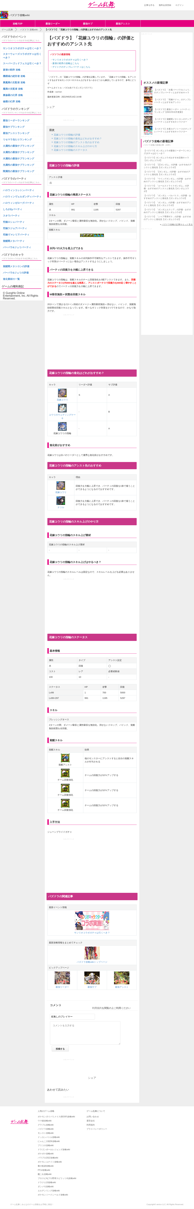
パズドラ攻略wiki (46, 1129)
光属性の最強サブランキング (18, 164)
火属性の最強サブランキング (18, 145)
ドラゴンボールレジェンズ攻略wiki (54, 1149)
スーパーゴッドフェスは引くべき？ (22, 63)
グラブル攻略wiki (46, 1125)
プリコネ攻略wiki (46, 1145)
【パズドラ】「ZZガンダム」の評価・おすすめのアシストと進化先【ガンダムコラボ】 (168, 166)
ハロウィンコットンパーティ (18, 190)
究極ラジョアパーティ (15, 228)
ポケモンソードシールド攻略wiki (53, 1195)
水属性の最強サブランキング (18, 152)
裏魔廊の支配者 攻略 (14, 82)
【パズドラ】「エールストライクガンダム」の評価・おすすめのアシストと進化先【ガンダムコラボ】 (166, 188)
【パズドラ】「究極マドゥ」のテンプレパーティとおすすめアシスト (172, 101)
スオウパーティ (11, 215)
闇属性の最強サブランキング (18, 171)
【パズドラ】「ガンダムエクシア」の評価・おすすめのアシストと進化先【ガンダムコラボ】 (167, 211)
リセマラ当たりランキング (17, 139)
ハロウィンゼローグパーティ (18, 203)
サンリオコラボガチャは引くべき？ (70, 59)
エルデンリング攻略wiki (49, 1190)
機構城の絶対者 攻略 (14, 76)
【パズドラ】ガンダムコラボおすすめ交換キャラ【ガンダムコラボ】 (166, 159)
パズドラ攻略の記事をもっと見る (177, 224)
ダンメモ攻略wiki (46, 1186)
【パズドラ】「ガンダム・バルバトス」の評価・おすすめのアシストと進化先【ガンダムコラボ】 (167, 196)
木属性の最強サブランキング (18, 158)
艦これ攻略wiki (45, 1174)
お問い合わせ (93, 1116)
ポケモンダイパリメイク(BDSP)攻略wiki (56, 1116)
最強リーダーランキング (16, 120)
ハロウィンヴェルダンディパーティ (22, 196)
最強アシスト (123, 23)
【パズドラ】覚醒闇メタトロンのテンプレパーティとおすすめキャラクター (172, 120)
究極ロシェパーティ (14, 222)
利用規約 (97, 1008)
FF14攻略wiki (44, 1170)
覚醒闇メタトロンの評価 (16, 266)
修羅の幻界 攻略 (11, 101)
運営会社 (91, 1121)
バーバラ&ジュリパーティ (17, 247)
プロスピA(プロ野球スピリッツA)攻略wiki (57, 1178)
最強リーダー (52, 23)
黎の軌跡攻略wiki (46, 1166)
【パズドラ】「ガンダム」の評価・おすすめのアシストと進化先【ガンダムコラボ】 (167, 203)
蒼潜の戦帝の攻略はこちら (65, 63)
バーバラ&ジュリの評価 (16, 272)
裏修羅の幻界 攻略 (13, 95)
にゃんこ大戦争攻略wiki (49, 1141)
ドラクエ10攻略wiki (47, 1182)
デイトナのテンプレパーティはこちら (71, 67)
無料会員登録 (165, 5)
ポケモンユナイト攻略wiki (50, 1162)
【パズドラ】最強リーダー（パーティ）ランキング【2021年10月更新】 (172, 110)
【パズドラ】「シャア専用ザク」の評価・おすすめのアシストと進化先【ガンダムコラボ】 (167, 218)
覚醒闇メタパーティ (14, 241)
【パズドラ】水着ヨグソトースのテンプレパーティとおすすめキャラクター (172, 130)
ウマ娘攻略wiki (45, 1121)
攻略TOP (17, 23)
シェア (51, 107)
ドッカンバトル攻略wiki (49, 1137)
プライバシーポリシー (97, 1129)
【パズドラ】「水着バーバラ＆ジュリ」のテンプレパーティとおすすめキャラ (172, 91)
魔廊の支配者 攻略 (13, 88)
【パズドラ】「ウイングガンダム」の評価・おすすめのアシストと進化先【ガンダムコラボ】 (167, 180)
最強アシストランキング (16, 133)
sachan (58, 92)
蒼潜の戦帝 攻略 (11, 69)
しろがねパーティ (12, 209)
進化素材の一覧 (11, 279)
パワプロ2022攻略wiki (48, 1158)
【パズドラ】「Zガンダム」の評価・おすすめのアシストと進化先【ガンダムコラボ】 (167, 173)
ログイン (179, 5)
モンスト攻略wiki (46, 1133)
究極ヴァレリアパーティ (16, 234)
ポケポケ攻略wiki (46, 1153)
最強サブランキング (14, 126)
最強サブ (88, 23)
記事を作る (149, 5)
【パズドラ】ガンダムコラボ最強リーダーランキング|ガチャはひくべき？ (167, 152)
